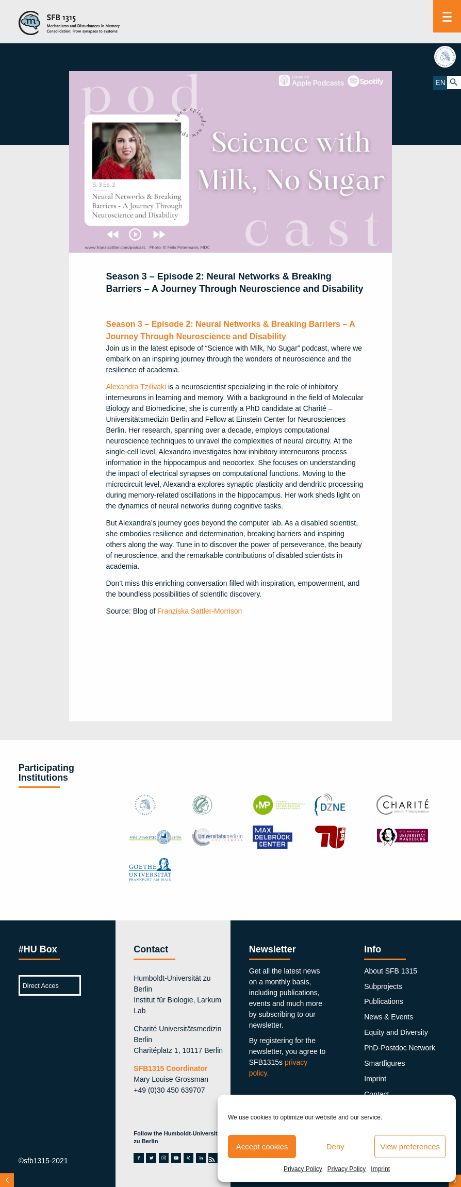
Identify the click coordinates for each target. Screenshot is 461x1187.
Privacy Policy (303, 1169)
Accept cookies (262, 1146)
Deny (335, 1146)
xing (189, 1158)
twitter (151, 1158)
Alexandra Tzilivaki (136, 387)
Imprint (380, 1169)
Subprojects (383, 986)
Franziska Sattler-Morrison (199, 611)
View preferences (410, 1146)
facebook (139, 1158)
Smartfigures (384, 1063)
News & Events (388, 1017)
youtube (176, 1158)
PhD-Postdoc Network (399, 1048)
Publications (383, 1001)
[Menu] (447, 16)
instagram (164, 1158)
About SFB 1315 (390, 971)
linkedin (201, 1158)
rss (213, 1158)
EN (440, 82)
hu (447, 57)
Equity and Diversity (396, 1032)
